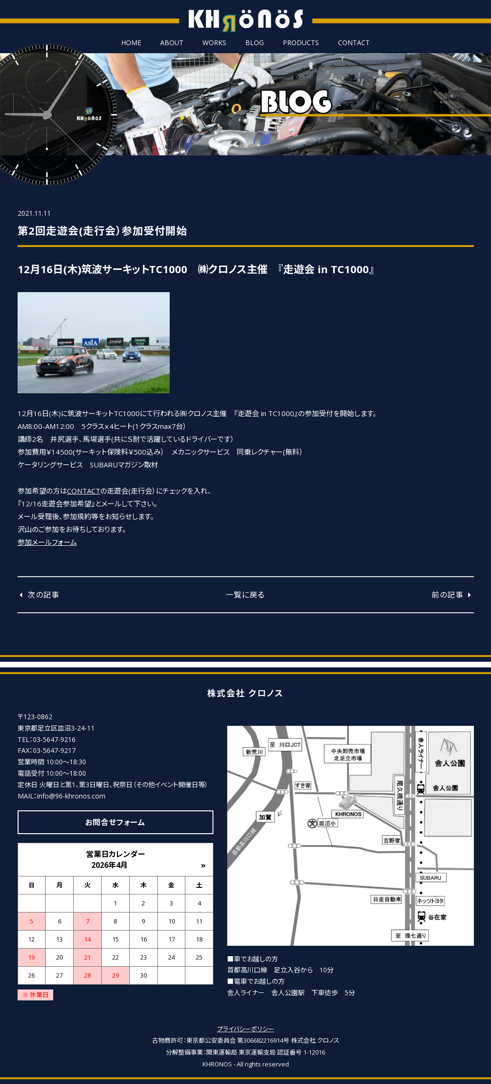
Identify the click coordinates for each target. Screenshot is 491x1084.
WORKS (214, 42)
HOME (131, 42)
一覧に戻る (245, 595)
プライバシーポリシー (245, 1029)
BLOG (254, 42)
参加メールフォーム (47, 542)
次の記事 (38, 595)
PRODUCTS (301, 42)
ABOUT (171, 42)
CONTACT (354, 42)
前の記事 (452, 595)
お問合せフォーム (115, 822)
